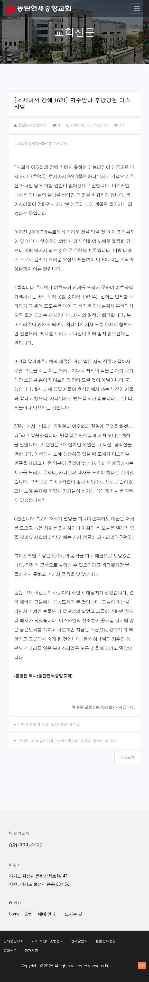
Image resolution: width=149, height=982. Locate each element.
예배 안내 (46, 914)
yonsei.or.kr (98, 965)
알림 (29, 914)
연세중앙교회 (13, 941)
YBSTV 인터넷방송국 (47, 941)
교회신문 (10, 950)
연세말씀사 (79, 941)
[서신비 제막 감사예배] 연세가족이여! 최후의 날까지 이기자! (67, 740)
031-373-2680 (26, 845)
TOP (142, 966)
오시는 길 (73, 914)
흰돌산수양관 (106, 941)
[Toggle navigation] (136, 8)
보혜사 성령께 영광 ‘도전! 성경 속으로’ (49, 724)
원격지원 (31, 950)
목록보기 (127, 757)
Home (14, 914)
